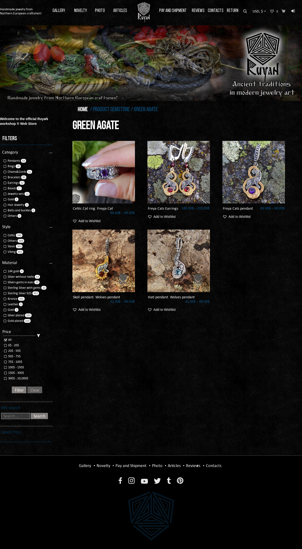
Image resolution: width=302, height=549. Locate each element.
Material (9, 262)
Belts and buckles (17, 210)
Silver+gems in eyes (19, 282)
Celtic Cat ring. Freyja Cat (93, 208)
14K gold (12, 271)
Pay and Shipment (173, 10)
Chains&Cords (15, 172)
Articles (120, 10)
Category (10, 152)
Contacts (215, 10)
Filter (19, 390)
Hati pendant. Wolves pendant (171, 297)
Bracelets (12, 177)
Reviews (198, 10)
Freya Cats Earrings (163, 208)
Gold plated (14, 321)
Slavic (10, 246)
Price (6, 331)
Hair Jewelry (14, 205)
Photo (100, 10)
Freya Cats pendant (238, 208)
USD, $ (258, 11)
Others (10, 216)
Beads (10, 188)
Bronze (11, 299)
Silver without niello (19, 277)
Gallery (58, 10)
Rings (10, 166)
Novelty (80, 10)
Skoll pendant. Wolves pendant (96, 297)
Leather (11, 304)
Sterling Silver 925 (18, 293)
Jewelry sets (14, 194)
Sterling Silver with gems (22, 288)
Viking (10, 252)
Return (232, 10)
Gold (9, 199)
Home (83, 110)
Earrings (11, 183)
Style (6, 226)
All (8, 340)
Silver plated (14, 315)
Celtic (10, 235)
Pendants (12, 161)
